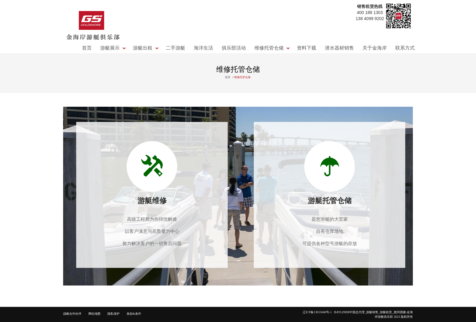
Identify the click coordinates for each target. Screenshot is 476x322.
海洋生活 (203, 47)
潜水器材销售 (339, 47)
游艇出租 (142, 47)
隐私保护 (113, 313)
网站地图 (94, 313)
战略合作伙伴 (72, 313)
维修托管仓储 (269, 47)
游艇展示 (110, 47)
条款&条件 (134, 313)
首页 (87, 47)
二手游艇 (175, 47)
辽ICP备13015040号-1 (318, 312)
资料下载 (306, 47)
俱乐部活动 (234, 47)
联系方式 (405, 47)
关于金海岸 (374, 47)
